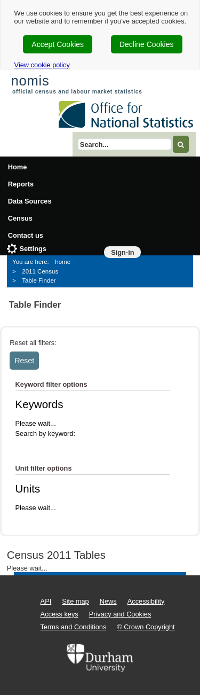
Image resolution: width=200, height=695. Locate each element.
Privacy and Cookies (120, 614)
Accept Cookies (57, 44)
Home (17, 167)
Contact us (25, 235)
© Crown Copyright (145, 627)
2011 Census (40, 271)
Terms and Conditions (74, 627)
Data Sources (30, 201)
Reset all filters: (33, 343)
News (108, 601)
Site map (75, 601)
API (46, 601)
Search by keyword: (45, 434)
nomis (30, 80)
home (62, 262)
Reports (21, 184)
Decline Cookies (146, 44)
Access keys (59, 614)
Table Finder (38, 280)
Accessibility (146, 601)
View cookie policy (42, 65)
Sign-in (122, 252)
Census (20, 218)
